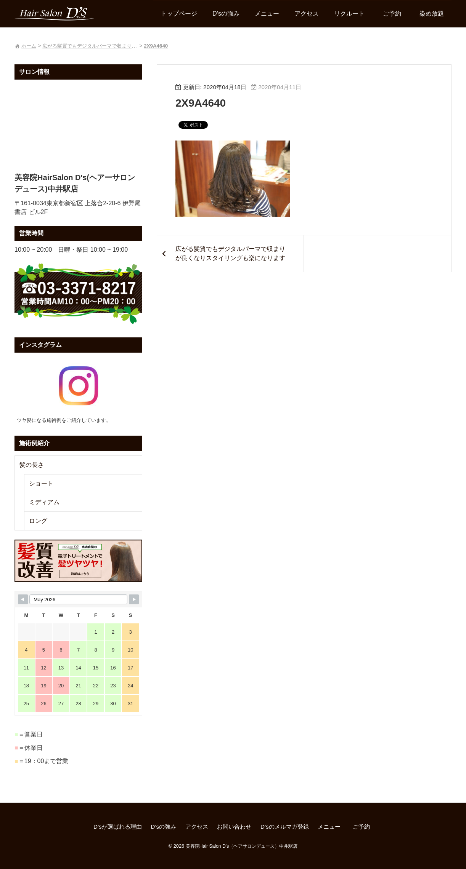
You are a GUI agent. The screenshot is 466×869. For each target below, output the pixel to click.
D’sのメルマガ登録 (287, 827)
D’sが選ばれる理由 (112, 827)
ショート (42, 483)
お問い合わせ (234, 827)
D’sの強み (225, 14)
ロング (39, 521)
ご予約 (394, 14)
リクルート (348, 14)
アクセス (306, 14)
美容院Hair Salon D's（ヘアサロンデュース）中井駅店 (242, 846)
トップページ (178, 14)
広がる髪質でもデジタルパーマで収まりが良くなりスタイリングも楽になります (228, 258)
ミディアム (45, 502)
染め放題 (431, 14)
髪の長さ (32, 465)
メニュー (266, 14)
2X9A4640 (204, 103)
